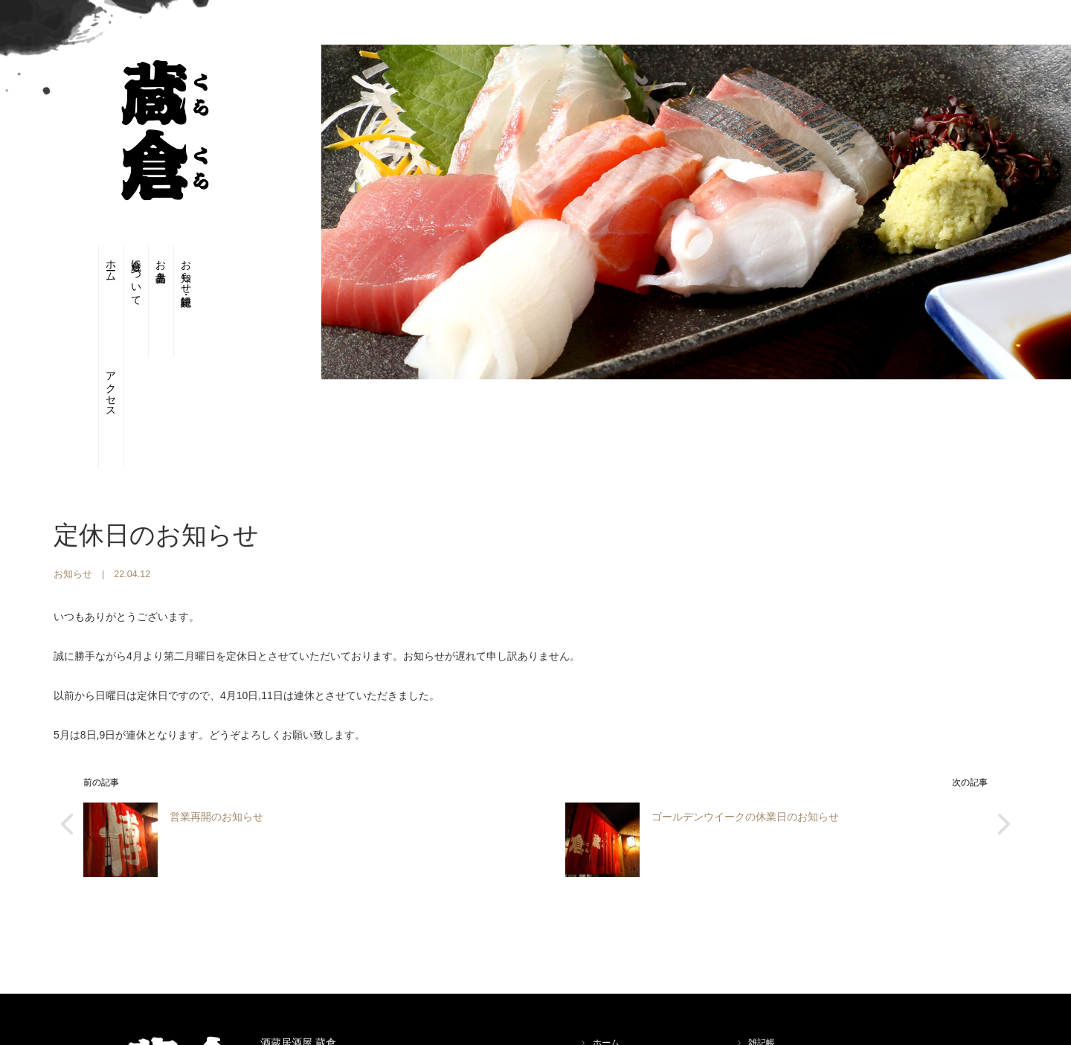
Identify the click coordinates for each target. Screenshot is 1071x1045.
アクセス (242, 278)
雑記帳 (761, 953)
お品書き (161, 264)
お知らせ (73, 485)
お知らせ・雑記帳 (201, 271)
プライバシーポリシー (792, 988)
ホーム (80, 264)
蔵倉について (121, 278)
